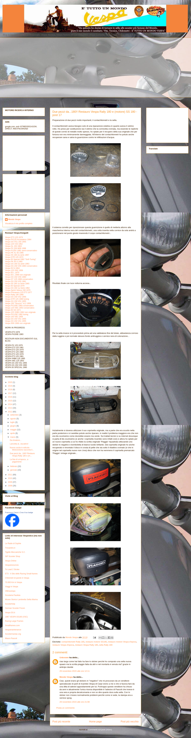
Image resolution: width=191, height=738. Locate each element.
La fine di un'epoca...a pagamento (19, 460)
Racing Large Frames (14, 621)
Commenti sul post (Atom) (100, 729)
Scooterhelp (10, 604)
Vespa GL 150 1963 (13, 246)
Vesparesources (12, 565)
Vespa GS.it (10, 612)
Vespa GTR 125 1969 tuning (17, 299)
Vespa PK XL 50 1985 (14, 253)
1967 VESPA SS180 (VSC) (16, 617)
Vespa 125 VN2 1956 (14, 270)
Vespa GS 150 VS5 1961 (15, 281)
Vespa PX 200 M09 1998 (15, 248)
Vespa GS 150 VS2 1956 (15, 297)
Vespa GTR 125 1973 (14, 257)
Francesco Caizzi (11, 512)
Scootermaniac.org (13, 634)
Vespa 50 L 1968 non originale (18, 275)
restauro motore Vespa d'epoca (122, 642)
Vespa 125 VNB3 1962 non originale (20, 312)
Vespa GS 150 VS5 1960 (15, 277)
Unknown (64, 657)
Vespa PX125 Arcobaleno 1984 (18, 239)
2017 (10, 393)
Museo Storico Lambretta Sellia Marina (21, 599)
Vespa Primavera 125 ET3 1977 (18, 292)
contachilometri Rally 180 (73, 642)
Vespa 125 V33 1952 (14, 244)
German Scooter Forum (15, 608)
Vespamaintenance (13, 630)
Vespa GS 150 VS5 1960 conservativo (21, 266)
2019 (10, 386)
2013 (10, 408)
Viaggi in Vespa (11, 586)
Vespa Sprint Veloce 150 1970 (17, 290)
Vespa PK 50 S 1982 (14, 261)
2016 (10, 397)
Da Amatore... (15, 440)
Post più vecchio (130, 721)
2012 (10, 412)
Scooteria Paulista (12, 595)
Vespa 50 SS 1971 (13, 310)
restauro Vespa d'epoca (63, 645)
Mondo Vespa (66, 677)
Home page (95, 721)
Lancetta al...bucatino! (19, 444)
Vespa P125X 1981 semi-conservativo (21, 250)
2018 (10, 389)
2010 (10, 478)
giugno (13, 426)
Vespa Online (10, 561)
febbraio (14, 466)
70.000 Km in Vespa (13, 582)
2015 (10, 401)
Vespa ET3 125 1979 (14, 237)
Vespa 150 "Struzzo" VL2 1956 (18, 303)
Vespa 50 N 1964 (12, 268)
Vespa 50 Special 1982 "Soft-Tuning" (20, 259)
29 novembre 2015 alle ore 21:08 (75, 702)
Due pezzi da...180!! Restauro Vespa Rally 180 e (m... (22, 454)
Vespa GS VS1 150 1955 (15, 242)
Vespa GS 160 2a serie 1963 (17, 264)
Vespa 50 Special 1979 (14, 286)
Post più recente (61, 721)
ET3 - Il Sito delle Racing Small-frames (21, 574)
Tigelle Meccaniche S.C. (15, 552)
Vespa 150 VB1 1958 (14, 317)
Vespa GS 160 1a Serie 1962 (17, 288)
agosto (13, 419)
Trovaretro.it (10, 548)
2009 (10, 482)
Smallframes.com (12, 625)
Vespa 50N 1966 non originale (17, 323)
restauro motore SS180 (96, 642)
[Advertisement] (29, 67)
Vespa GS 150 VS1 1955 (15, 301)
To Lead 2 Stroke (12, 569)
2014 (10, 404)
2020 (10, 382)
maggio (13, 430)
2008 (10, 486)
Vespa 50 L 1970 (12, 272)
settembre (14, 415)
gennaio (14, 470)
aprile (12, 433)
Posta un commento (65, 708)
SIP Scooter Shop (12, 556)
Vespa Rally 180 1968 (14, 295)
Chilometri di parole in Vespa (17, 578)
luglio (12, 422)
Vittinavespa (10, 591)
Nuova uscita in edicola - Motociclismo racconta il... (22, 449)
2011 (10, 475)
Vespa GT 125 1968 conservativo (19, 279)
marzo (13, 437)
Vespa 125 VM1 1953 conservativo (19, 308)
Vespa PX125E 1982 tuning (16, 314)
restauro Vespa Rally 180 (86, 645)
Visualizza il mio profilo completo (18, 223)
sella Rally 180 (106, 645)
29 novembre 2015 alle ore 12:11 (75, 671)
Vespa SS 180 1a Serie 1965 (17, 284)
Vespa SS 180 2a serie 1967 (17, 255)
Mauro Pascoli (11, 638)
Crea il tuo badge (26, 512)
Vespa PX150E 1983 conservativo (19, 306)
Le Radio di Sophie (13, 543)
